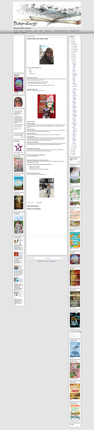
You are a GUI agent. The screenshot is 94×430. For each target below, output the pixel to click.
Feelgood (21, 30)
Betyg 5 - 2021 (16, 32)
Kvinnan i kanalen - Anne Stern (74, 83)
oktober (73, 47)
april (73, 57)
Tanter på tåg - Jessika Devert (21, 267)
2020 (72, 153)
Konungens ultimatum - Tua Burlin (74, 115)
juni (73, 54)
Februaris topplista (74, 144)
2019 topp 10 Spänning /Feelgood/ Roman (60, 30)
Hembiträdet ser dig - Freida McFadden (21, 254)
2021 (72, 151)
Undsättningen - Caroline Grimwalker (74, 88)
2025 (72, 39)
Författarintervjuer (48, 30)
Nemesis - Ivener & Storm (74, 71)
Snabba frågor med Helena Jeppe (74, 140)
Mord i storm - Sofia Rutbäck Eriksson (74, 119)
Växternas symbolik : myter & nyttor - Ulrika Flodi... (74, 66)
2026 (72, 38)
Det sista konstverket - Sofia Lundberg (74, 124)
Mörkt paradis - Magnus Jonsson (74, 111)
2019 (72, 154)
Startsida (15, 30)
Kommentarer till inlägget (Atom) (50, 261)
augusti (73, 51)
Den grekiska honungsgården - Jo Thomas (74, 75)
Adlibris (37, 156)
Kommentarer (74, 336)
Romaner (35, 30)
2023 (72, 43)
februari (73, 146)
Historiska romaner (28, 30)
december (74, 44)
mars (73, 59)
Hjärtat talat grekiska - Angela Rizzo (74, 107)
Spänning (41, 30)
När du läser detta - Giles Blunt (21, 241)
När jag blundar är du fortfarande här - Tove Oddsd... (74, 130)
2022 (72, 149)
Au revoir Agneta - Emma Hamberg (74, 93)
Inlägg (72, 334)
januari (73, 147)
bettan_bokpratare (17, 126)
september (74, 49)
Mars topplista (74, 61)
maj (73, 56)
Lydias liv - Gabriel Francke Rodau (74, 103)
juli (72, 52)
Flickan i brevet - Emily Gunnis (74, 80)
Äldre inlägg (63, 258)
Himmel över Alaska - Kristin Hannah (74, 135)
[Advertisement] (46, 246)
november (74, 46)
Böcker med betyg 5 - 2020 (74, 30)
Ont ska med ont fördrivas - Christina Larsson (74, 97)
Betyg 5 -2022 (23, 32)
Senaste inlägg (30, 258)
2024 (72, 41)
